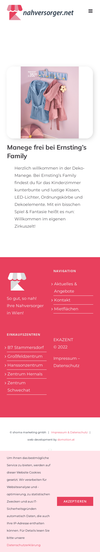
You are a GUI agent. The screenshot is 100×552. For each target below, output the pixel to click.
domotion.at (66, 439)
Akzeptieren (75, 501)
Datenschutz (66, 365)
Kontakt (62, 300)
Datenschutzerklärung (23, 545)
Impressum (65, 358)
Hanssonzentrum (25, 365)
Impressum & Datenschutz (69, 432)
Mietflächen (66, 308)
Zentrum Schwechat (18, 386)
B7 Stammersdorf (25, 347)
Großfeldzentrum (25, 356)
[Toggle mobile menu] (90, 11)
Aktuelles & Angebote (65, 287)
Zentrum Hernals (25, 374)
